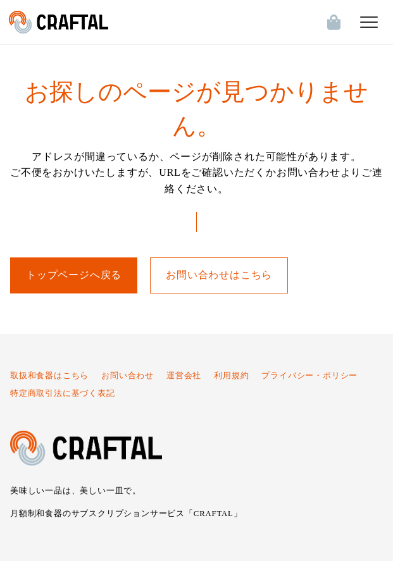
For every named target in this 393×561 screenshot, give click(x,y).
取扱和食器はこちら (49, 375)
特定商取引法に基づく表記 (62, 393)
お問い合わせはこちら (219, 274)
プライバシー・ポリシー (309, 375)
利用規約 (231, 375)
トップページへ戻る (74, 274)
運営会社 (183, 375)
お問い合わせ (127, 375)
